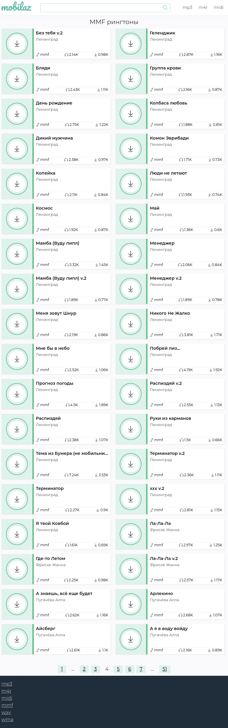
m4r (203, 7)
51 (165, 669)
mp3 (187, 7)
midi (219, 7)
